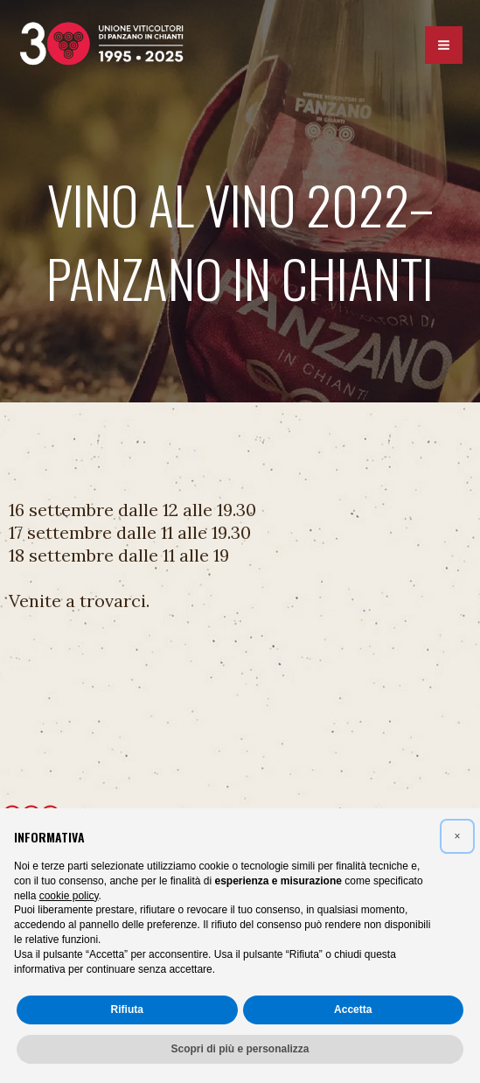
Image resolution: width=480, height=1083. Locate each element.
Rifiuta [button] (127, 1009)
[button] (457, 836)
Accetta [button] (353, 1009)
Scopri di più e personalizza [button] (239, 1049)
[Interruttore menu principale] (444, 47)
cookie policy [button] (69, 896)
